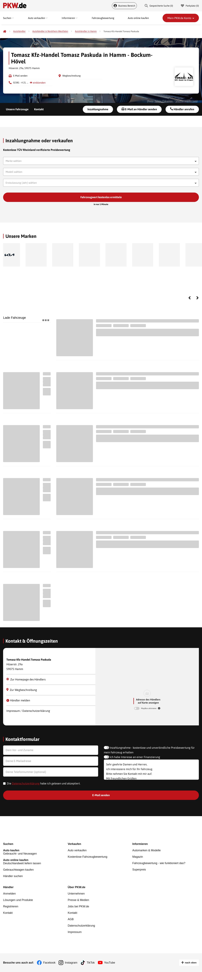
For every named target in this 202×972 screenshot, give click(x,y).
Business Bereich (124, 5)
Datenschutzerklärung (26, 783)
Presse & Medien (78, 900)
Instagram (71, 962)
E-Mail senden (20, 75)
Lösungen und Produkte (18, 900)
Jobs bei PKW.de (78, 906)
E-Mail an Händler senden (139, 109)
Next (197, 298)
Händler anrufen (182, 109)
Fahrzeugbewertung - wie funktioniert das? (158, 863)
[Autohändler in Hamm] (86, 31)
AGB (71, 919)
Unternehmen (76, 893)
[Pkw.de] (4, 31)
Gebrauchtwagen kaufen (18, 869)
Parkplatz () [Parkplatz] (190, 5)
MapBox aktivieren (149, 708)
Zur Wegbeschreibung (21, 690)
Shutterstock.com (186, 101)
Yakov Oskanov (163, 101)
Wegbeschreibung (71, 75)
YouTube (109, 962)
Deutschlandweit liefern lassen (35, 861)
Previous (189, 298)
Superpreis (139, 869)
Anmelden (9, 893)
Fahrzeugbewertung (103, 18)
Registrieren (10, 906)
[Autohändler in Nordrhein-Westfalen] (50, 31)
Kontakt (39, 109)
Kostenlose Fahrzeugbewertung (87, 856)
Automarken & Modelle (146, 850)
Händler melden (18, 700)
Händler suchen (13, 876)
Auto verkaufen (77, 850)
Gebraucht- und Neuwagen (35, 852)
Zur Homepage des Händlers (26, 679)
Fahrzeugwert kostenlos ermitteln (101, 197)
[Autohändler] (19, 31)
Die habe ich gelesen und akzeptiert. (43, 783)
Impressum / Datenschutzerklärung (28, 710)
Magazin (137, 856)
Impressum (75, 932)
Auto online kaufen (138, 18)
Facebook (49, 962)
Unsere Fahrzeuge (17, 109)
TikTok (91, 962)
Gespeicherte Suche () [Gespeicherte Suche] (159, 5)
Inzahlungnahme (97, 109)
